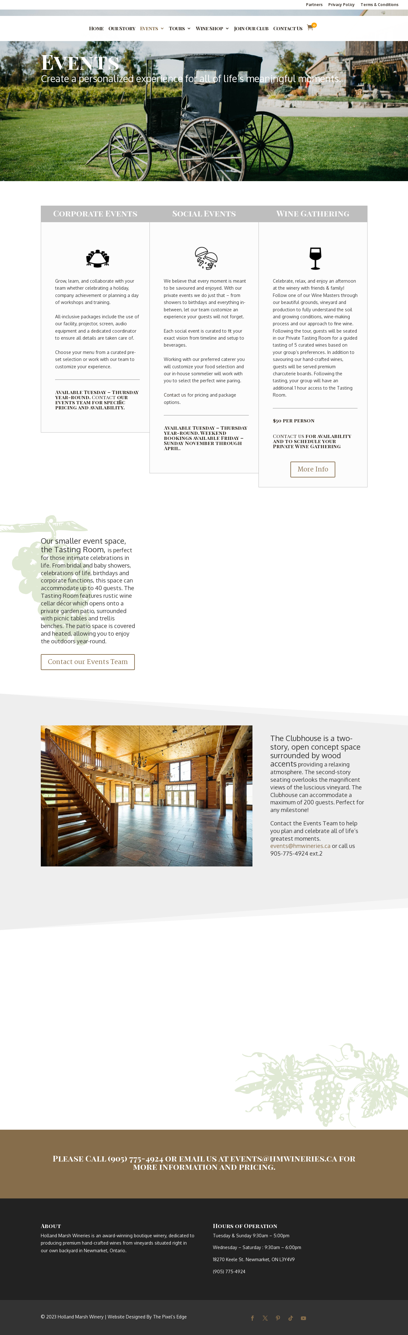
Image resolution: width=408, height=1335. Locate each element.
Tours (177, 29)
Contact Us (287, 29)
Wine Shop (209, 29)
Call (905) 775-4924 (124, 1158)
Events (149, 29)
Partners (314, 5)
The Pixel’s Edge (170, 1316)
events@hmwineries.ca (300, 845)
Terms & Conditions (379, 5)
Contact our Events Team (88, 662)
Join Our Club (251, 29)
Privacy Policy (341, 5)
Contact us (175, 395)
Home (96, 29)
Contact (104, 397)
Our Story (121, 29)
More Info (312, 469)
